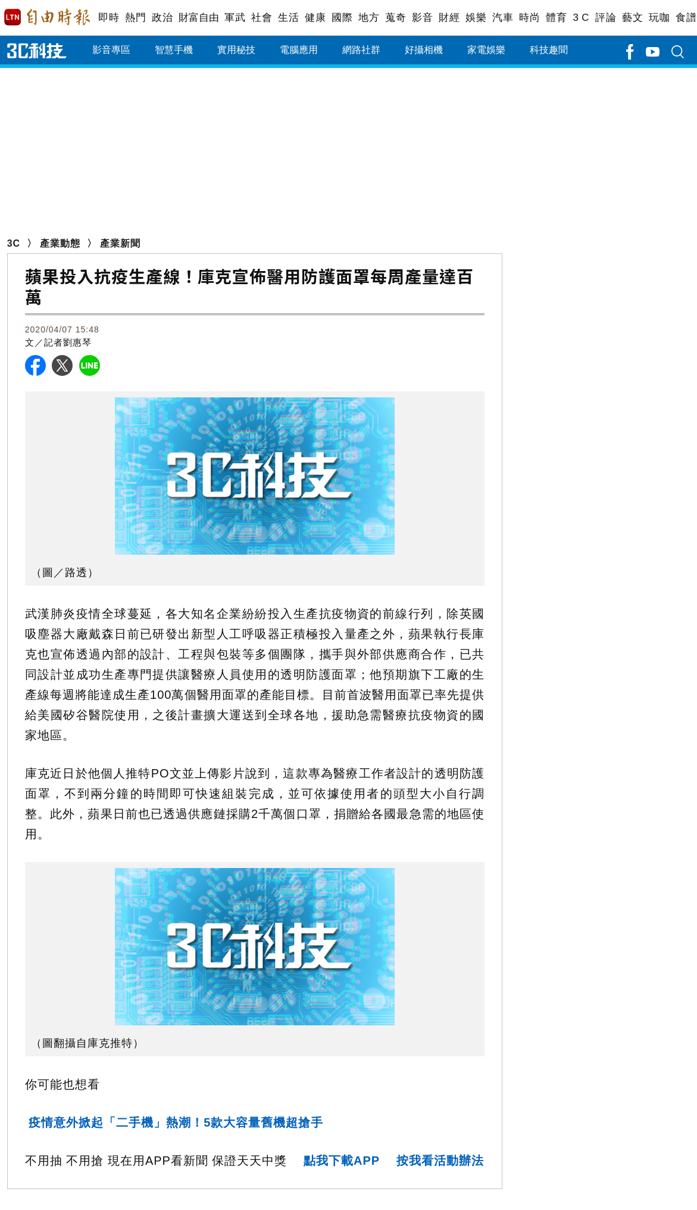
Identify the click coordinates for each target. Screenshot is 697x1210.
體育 (556, 17)
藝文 (632, 17)
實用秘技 (236, 50)
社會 (261, 17)
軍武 (234, 17)
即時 (108, 17)
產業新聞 (120, 243)
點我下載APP (342, 1160)
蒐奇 (395, 17)
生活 (288, 17)
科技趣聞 (549, 50)
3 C (581, 17)
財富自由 (198, 17)
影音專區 (111, 50)
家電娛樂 (486, 50)
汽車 (502, 17)
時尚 (529, 17)
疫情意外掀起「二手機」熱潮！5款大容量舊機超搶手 (176, 1122)
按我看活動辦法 (440, 1160)
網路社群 (361, 50)
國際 (342, 17)
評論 (605, 17)
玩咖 (659, 17)
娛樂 (475, 17)
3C (13, 243)
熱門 (135, 17)
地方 (368, 17)
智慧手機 (174, 50)
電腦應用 (299, 50)
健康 (315, 17)
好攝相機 (424, 50)
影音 (422, 17)
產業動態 (60, 243)
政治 (162, 17)
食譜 (686, 17)
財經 (449, 17)
